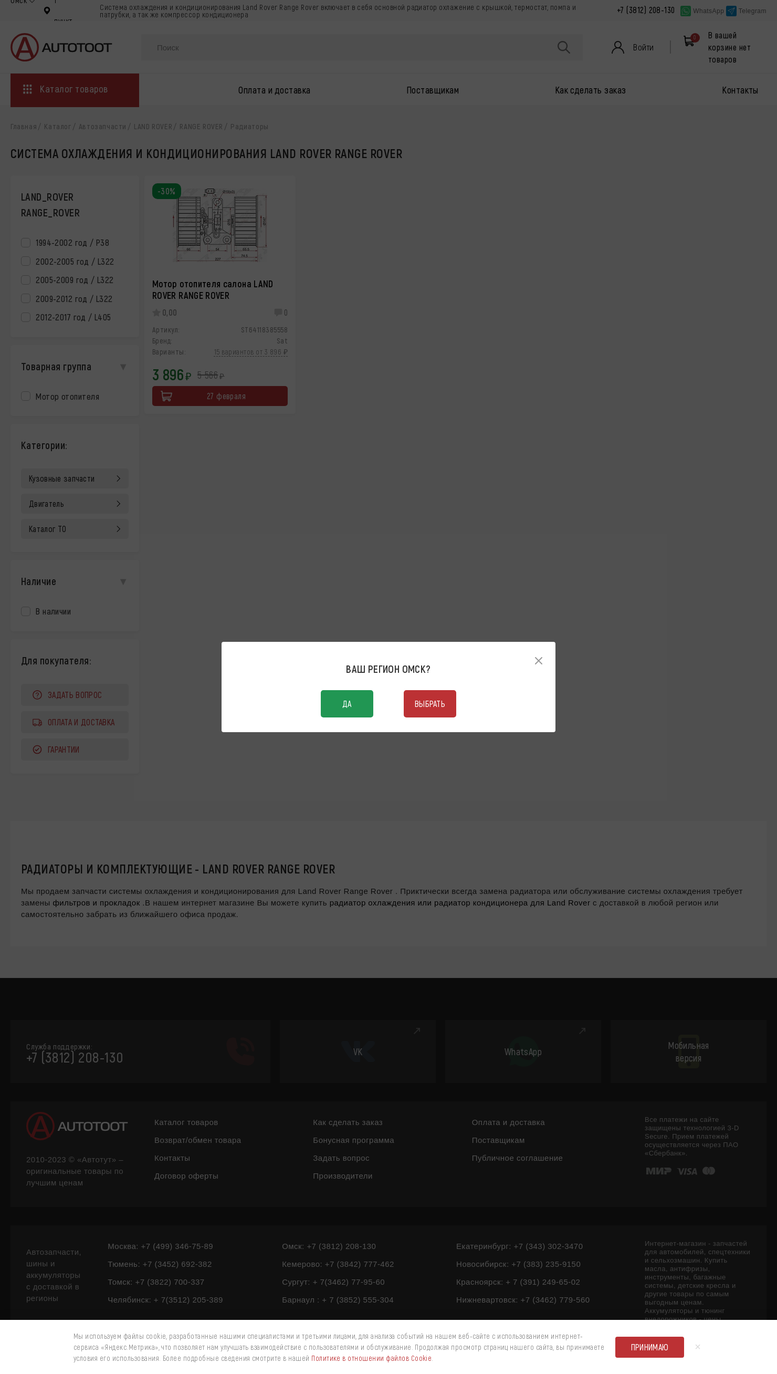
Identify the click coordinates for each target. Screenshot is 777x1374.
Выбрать (430, 704)
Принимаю (650, 1347)
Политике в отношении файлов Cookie (371, 1358)
